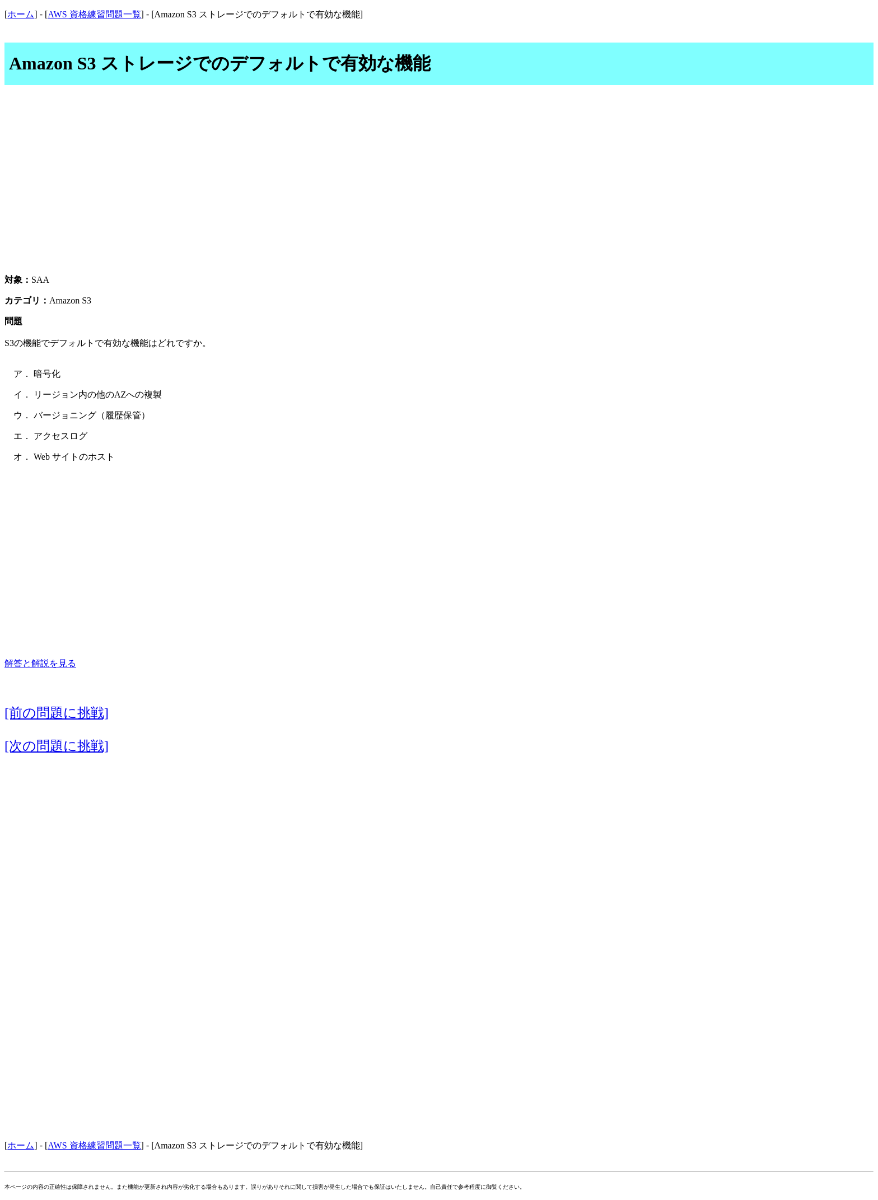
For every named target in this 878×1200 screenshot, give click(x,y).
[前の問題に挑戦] (56, 713)
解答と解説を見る (40, 663)
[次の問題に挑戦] (56, 746)
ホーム (20, 14)
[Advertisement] (439, 186)
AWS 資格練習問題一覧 (94, 14)
